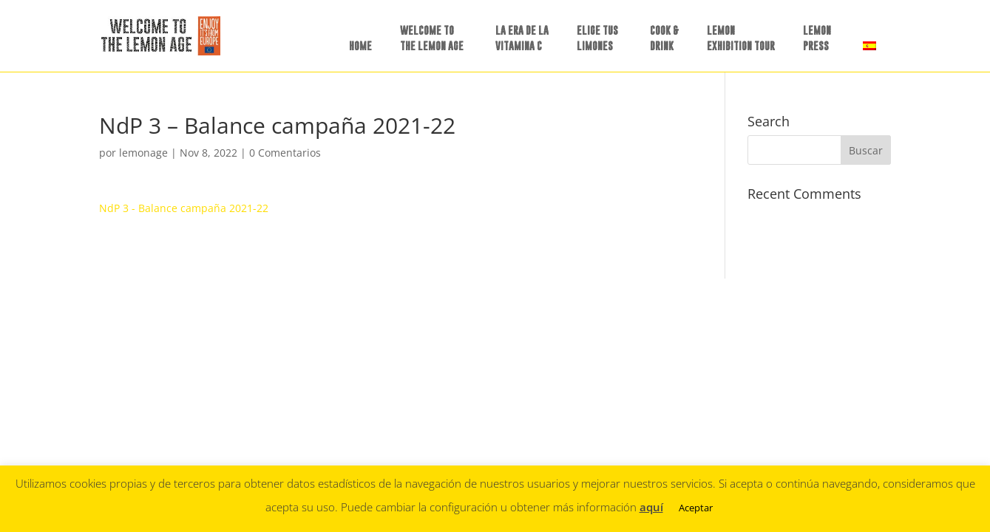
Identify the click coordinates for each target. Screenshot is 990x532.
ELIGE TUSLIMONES (597, 38)
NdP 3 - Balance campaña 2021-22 (183, 208)
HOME (360, 45)
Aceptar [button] (696, 507)
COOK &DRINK (664, 38)
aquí (651, 506)
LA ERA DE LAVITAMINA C (522, 38)
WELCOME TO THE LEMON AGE (432, 38)
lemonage (143, 153)
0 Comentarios (285, 153)
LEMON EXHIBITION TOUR (741, 38)
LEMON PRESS (817, 38)
